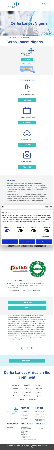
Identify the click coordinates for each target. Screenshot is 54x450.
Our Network (14, 37)
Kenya (15, 392)
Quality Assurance (25, 415)
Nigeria (38, 392)
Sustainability (24, 418)
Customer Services (40, 414)
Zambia (21, 399)
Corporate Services (40, 417)
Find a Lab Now (27, 360)
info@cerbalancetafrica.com (28, 439)
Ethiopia (38, 385)
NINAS (38, 290)
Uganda (38, 396)
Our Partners (27, 302)
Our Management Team (25, 412)
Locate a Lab (10, 427)
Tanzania (27, 396)
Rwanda (15, 396)
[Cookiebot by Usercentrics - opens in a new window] (45, 207)
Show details (45, 236)
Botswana (15, 385)
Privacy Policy (29, 447)
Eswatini (27, 385)
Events (27, 308)
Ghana (27, 389)
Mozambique (27, 392)
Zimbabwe (32, 399)
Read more (27, 100)
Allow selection (27, 241)
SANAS (30, 290)
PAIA (39, 445)
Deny (10, 241)
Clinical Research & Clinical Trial (40, 420)
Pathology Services (40, 411)
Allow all (44, 241)
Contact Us (27, 59)
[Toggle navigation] (45, 3)
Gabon (15, 389)
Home (8, 37)
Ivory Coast (38, 389)
